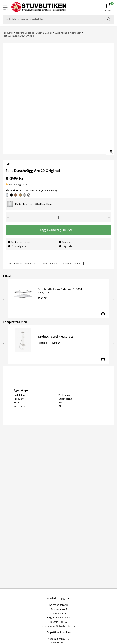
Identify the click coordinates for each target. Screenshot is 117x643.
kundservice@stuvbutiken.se (58, 626)
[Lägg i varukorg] (103, 313)
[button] (4, 298)
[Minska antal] (8, 217)
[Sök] (109, 19)
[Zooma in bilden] (110, 150)
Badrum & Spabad (24, 32)
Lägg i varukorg (58, 230)
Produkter (8, 32)
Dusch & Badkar (44, 32)
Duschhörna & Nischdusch (67, 32)
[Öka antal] (108, 217)
